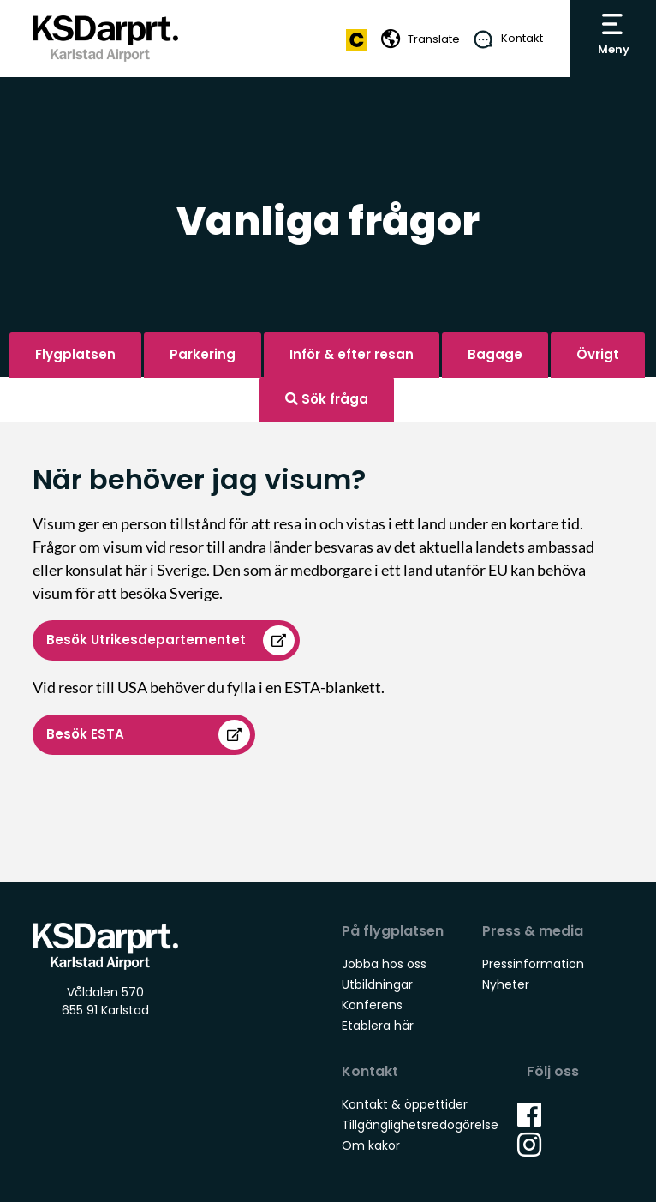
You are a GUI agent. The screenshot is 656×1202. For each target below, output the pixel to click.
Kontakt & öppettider (405, 1104)
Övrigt (597, 354)
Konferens (372, 1005)
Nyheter (505, 984)
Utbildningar (377, 984)
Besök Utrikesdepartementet (147, 640)
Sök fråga (326, 399)
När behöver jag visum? (199, 479)
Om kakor (371, 1145)
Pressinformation (533, 963)
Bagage (495, 354)
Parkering (203, 354)
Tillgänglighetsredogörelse (420, 1124)
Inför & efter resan (351, 354)
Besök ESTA (85, 734)
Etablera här (378, 1025)
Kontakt (522, 38)
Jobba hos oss (384, 963)
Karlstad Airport (105, 39)
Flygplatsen (75, 354)
